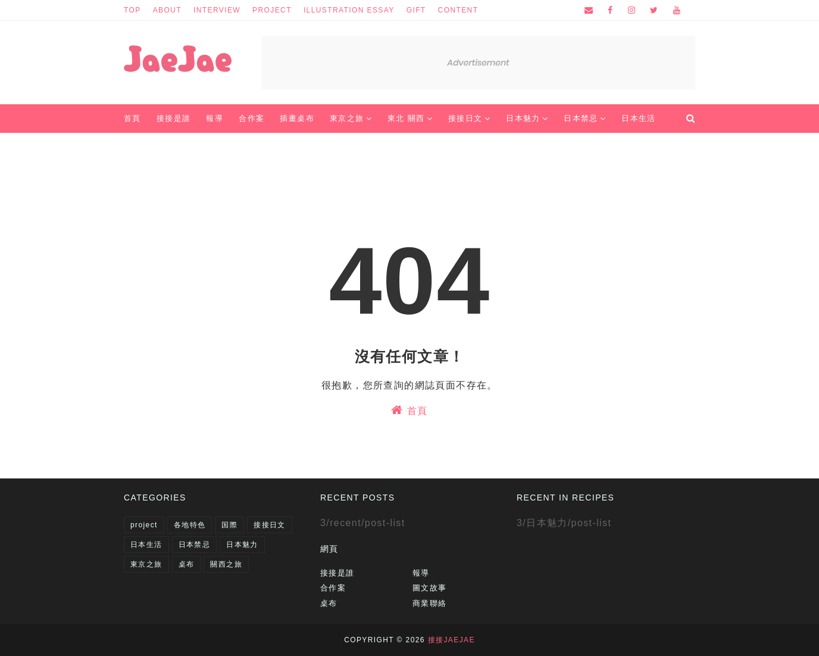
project (272, 10)
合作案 (333, 587)
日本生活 (146, 544)
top (132, 10)
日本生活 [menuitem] (638, 118)
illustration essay (349, 10)
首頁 (409, 410)
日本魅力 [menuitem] (523, 118)
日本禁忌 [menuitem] (581, 118)
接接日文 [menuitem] (465, 118)
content (458, 10)
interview (216, 10)
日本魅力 (242, 544)
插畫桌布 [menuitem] (297, 118)
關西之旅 (226, 564)
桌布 (187, 564)
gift (416, 10)
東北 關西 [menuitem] (406, 118)
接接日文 (270, 525)
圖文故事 (429, 587)
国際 (229, 525)
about (167, 10)
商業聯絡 (429, 603)
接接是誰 (337, 572)
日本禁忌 (195, 544)
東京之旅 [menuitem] (347, 118)
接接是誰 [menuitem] (174, 118)
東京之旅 (146, 564)
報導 (421, 572)
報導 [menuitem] (214, 118)
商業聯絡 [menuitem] (149, 146)
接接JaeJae (451, 640)
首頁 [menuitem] (132, 118)
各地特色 (190, 525)
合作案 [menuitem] (251, 118)
